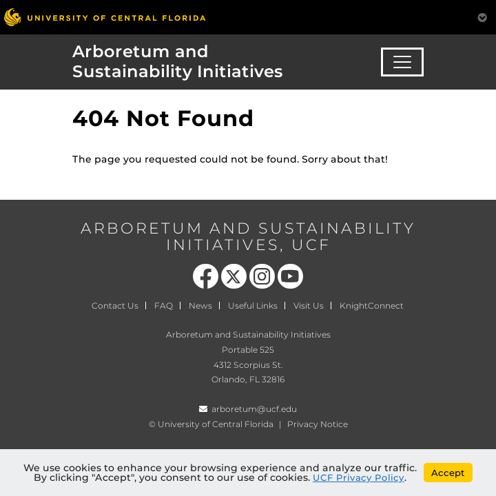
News (200, 305)
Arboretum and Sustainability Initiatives (177, 61)
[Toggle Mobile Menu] (482, 16)
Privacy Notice (317, 424)
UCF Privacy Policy (358, 477)
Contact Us (115, 305)
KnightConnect (372, 305)
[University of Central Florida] (105, 17)
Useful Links (253, 305)
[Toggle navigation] (402, 62)
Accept (448, 472)
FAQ (163, 305)
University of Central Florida (215, 424)
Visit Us (308, 305)
